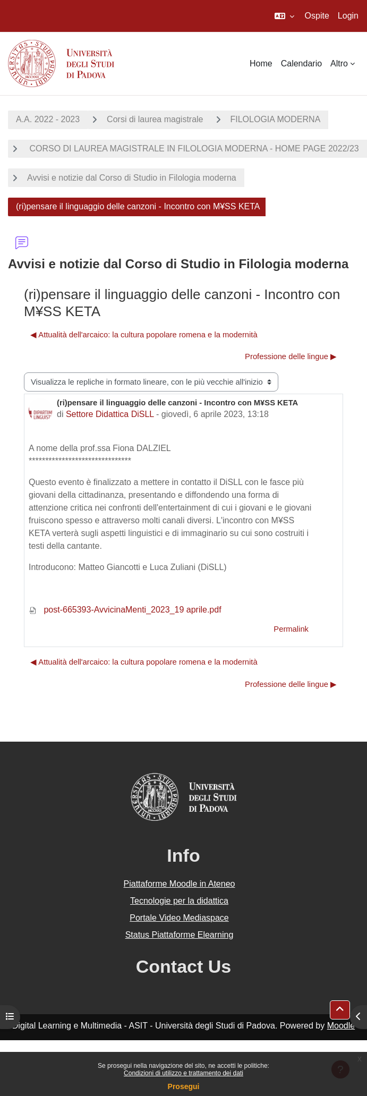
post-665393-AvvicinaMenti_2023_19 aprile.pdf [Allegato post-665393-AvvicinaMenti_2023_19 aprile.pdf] (125, 609)
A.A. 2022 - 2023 (48, 119)
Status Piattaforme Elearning (179, 934)
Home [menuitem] (261, 63)
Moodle (341, 1025)
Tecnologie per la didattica (179, 900)
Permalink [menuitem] (291, 629)
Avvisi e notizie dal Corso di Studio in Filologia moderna (131, 177)
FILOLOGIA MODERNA (276, 119)
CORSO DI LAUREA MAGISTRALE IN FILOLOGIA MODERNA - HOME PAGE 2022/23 (193, 148)
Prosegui (184, 1086)
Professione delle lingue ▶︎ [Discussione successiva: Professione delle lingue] (291, 356)
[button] (284, 16)
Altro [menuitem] (339, 63)
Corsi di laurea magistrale (155, 119)
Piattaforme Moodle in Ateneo (179, 883)
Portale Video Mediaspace (179, 917)
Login (348, 15)
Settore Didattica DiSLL (110, 414)
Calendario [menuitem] (301, 63)
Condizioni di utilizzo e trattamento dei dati (183, 1073)
